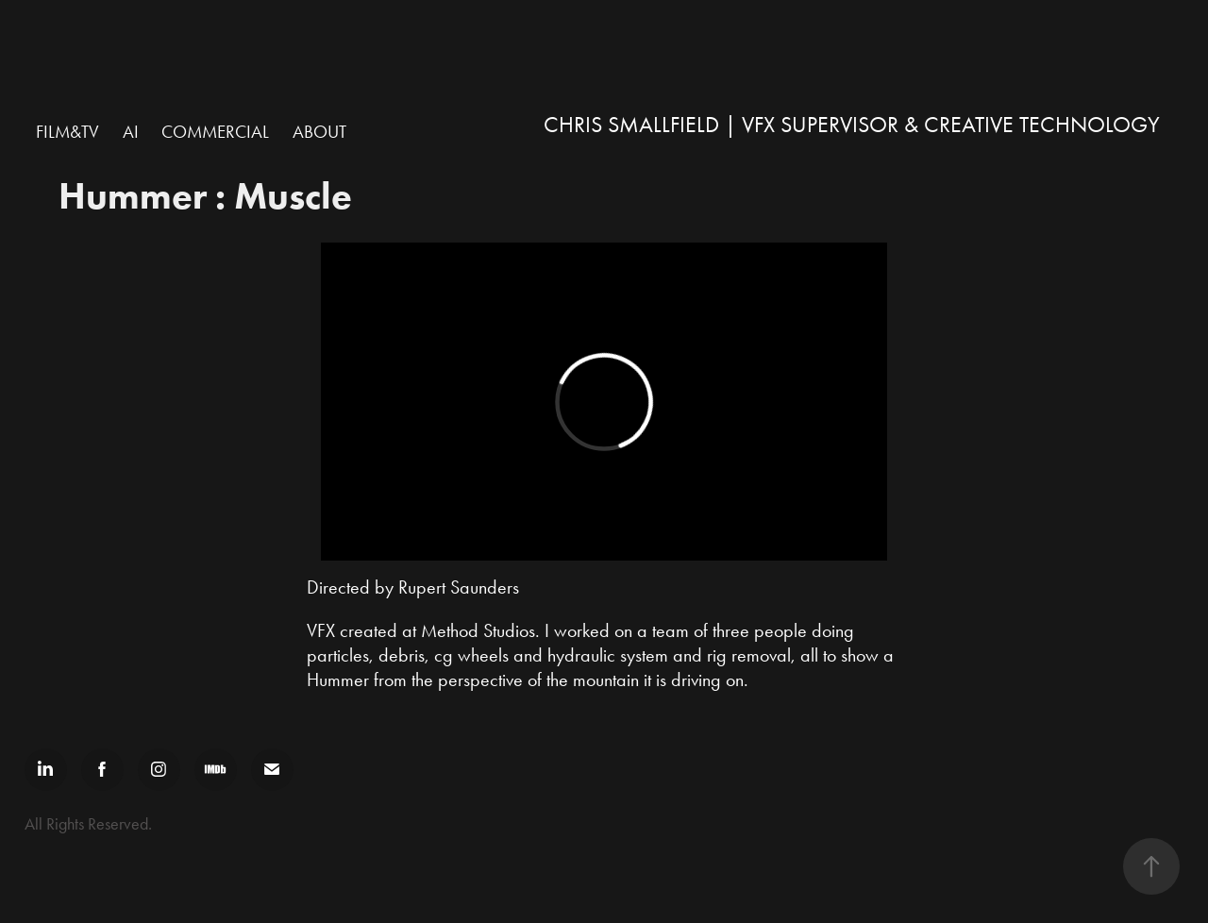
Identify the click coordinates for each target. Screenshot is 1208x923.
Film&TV (67, 132)
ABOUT (319, 132)
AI (131, 132)
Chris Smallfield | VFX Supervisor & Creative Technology (852, 124)
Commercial (215, 132)
